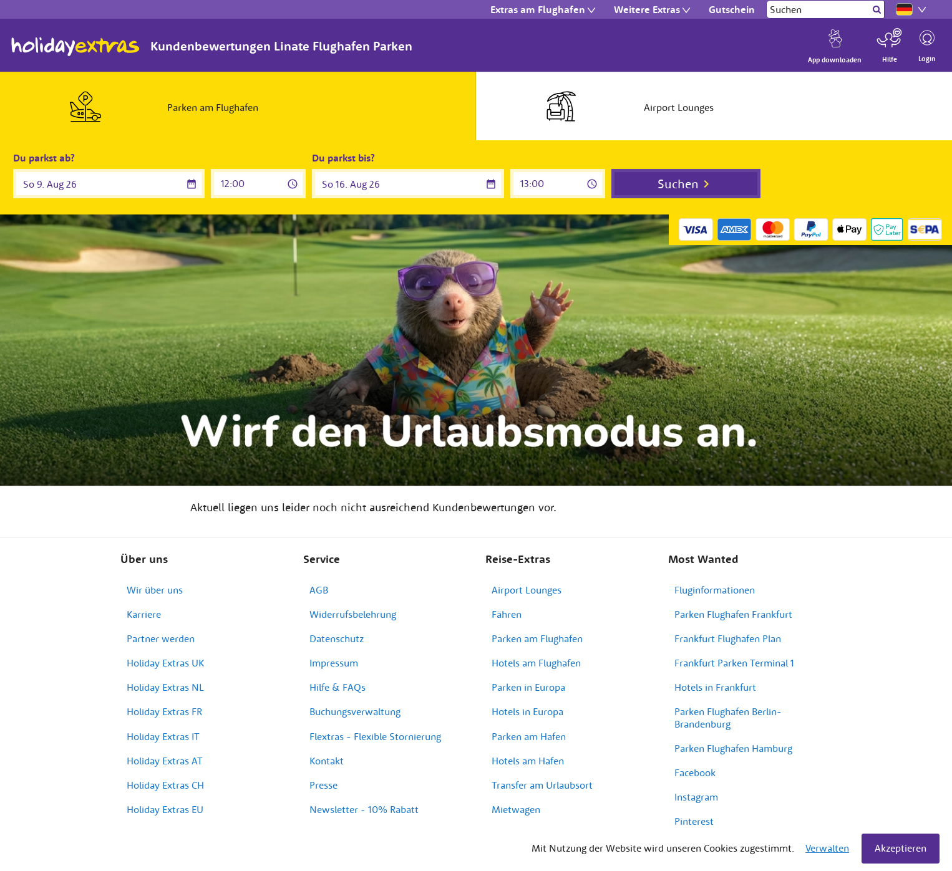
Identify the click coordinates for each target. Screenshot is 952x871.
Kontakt (326, 760)
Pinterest (694, 821)
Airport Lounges (526, 590)
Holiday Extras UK (165, 663)
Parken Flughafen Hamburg (733, 748)
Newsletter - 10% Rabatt (364, 809)
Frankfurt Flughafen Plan (727, 638)
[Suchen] (818, 9)
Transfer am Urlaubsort (542, 785)
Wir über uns (155, 590)
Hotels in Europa (527, 711)
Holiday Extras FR (164, 711)
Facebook (695, 772)
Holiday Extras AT (165, 760)
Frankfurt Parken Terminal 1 (734, 663)
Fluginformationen (714, 590)
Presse (323, 785)
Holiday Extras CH (165, 785)
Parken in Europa (528, 687)
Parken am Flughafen (537, 638)
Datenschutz (336, 638)
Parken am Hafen (529, 736)
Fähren (507, 614)
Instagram (696, 797)
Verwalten (827, 848)
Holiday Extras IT (163, 736)
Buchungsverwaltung (355, 711)
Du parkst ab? (44, 158)
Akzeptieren (900, 848)
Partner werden (161, 638)
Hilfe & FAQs (337, 687)
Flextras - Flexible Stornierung (375, 736)
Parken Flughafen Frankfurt (733, 614)
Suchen (678, 183)
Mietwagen (516, 809)
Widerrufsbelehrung (352, 614)
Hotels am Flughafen (536, 663)
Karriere (144, 614)
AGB (318, 590)
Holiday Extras (75, 47)
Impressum (333, 663)
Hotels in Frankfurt (715, 687)
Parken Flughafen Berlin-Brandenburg (728, 717)
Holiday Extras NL (165, 687)
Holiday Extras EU (165, 809)
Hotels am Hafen (528, 760)
